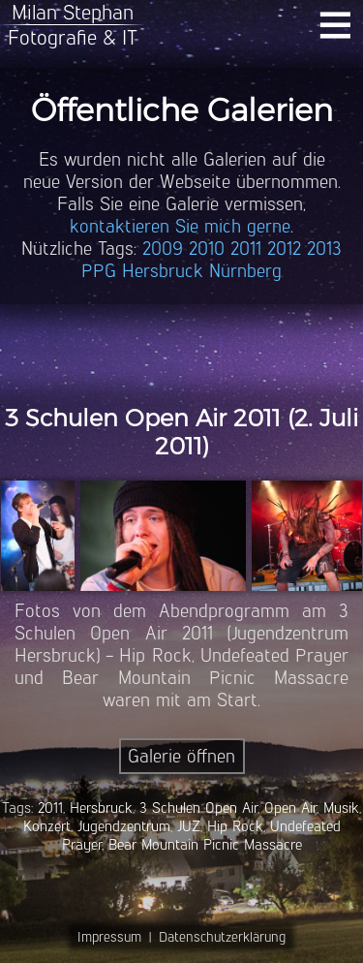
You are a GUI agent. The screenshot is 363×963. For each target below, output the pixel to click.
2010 (207, 248)
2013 (324, 248)
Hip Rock (235, 826)
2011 (245, 248)
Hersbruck (162, 271)
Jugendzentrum (123, 826)
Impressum (109, 937)
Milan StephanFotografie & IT (72, 24)
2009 (162, 248)
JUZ (188, 826)
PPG (98, 271)
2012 (284, 248)
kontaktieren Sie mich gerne (180, 226)
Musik (341, 807)
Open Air (290, 807)
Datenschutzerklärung (222, 937)
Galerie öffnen (181, 756)
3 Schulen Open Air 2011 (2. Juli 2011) (181, 432)
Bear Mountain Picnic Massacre (205, 844)
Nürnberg (245, 271)
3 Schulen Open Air (198, 807)
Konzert (47, 826)
